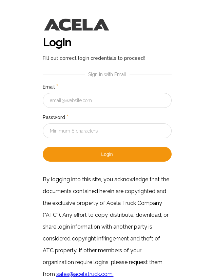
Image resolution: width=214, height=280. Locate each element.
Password (55, 117)
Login (107, 154)
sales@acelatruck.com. (85, 274)
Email (50, 87)
